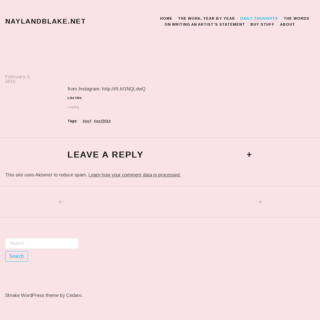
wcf (88, 121)
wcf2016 (103, 121)
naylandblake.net (45, 21)
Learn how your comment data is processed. (134, 174)
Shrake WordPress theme (32, 295)
